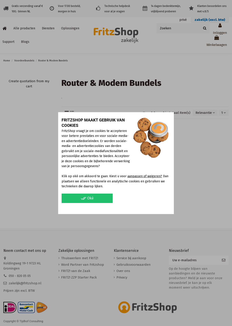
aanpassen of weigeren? (144, 176)
